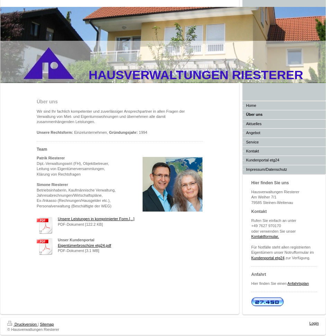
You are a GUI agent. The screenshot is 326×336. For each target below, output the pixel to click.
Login (314, 323)
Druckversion (22, 324)
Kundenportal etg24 (267, 258)
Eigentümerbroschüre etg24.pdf (84, 245)
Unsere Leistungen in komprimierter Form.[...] (96, 219)
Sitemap (47, 324)
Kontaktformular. (265, 236)
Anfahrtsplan (298, 283)
